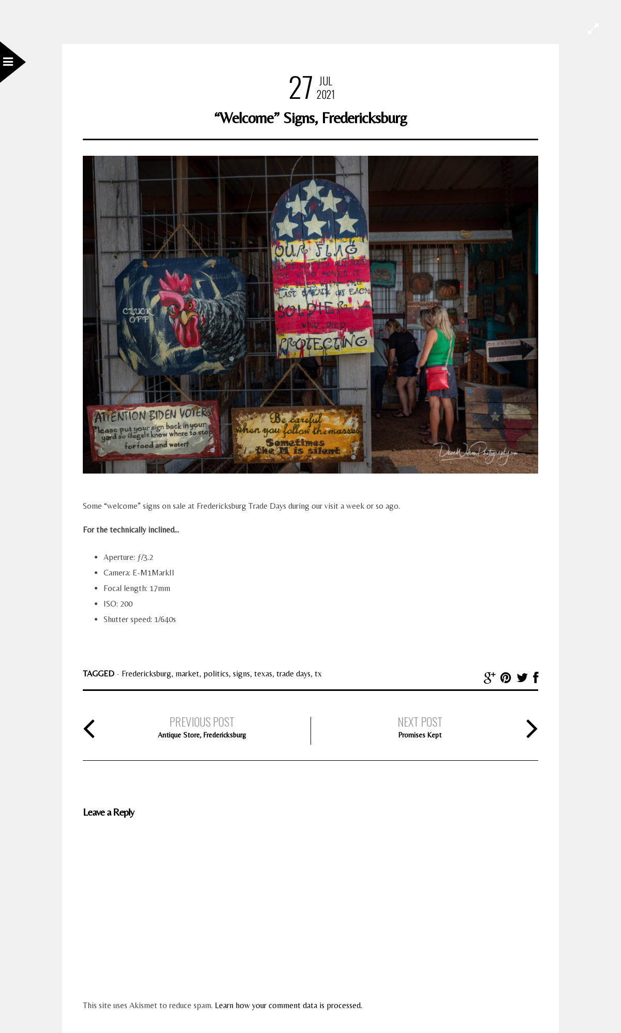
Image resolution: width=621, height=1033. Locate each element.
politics (216, 673)
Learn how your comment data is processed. (288, 1005)
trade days (293, 673)
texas (263, 673)
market (187, 673)
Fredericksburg (146, 673)
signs (241, 673)
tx (318, 673)
